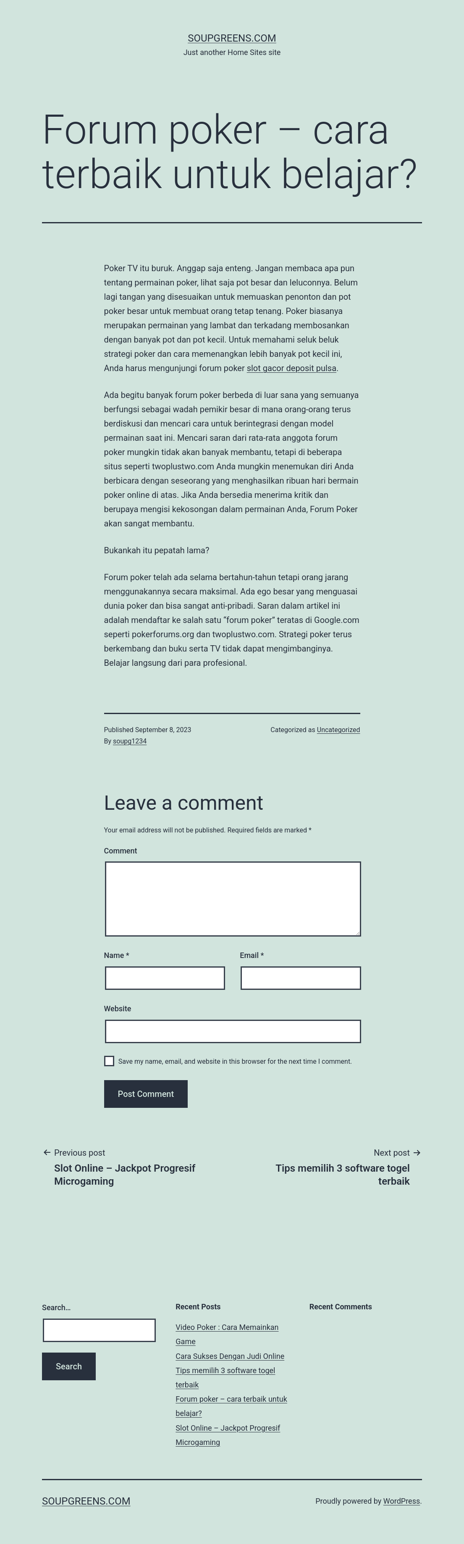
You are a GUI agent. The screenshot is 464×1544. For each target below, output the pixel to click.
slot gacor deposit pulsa (291, 368)
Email (252, 955)
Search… (56, 1307)
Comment (120, 850)
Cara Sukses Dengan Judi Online (230, 1356)
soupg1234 (130, 741)
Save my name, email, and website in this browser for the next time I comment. (235, 1061)
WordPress (401, 1501)
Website (117, 1008)
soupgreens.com (232, 38)
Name (116, 955)
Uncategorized (338, 730)
